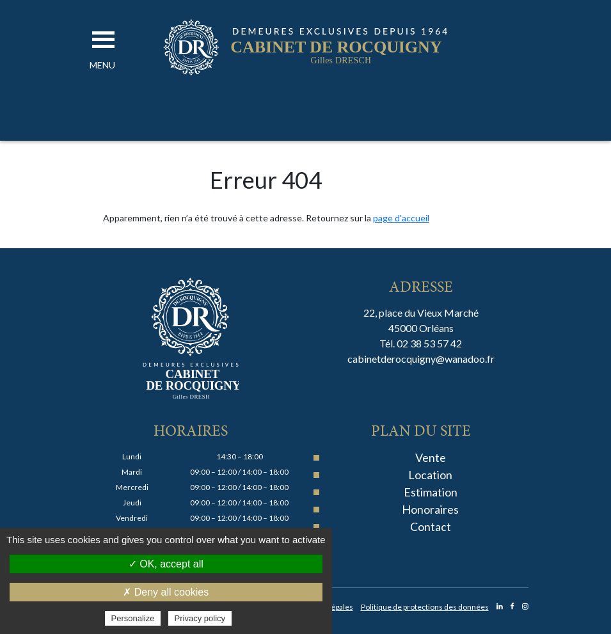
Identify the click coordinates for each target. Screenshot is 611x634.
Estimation (430, 492)
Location (430, 475)
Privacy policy (200, 618)
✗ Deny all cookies (166, 592)
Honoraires (430, 509)
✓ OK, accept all (166, 564)
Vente (430, 457)
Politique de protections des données (425, 607)
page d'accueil (401, 217)
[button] (102, 65)
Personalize (133, 618)
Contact (430, 526)
